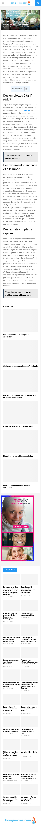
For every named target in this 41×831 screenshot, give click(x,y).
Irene (6, 27)
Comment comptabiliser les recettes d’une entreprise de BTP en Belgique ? (29, 685)
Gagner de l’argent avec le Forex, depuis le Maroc (29, 709)
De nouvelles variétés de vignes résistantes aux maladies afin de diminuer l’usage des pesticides (10, 590)
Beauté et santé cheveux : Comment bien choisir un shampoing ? (28, 589)
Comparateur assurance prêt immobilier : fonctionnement (11, 639)
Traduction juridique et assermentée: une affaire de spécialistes (29, 776)
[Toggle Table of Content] (25, 89)
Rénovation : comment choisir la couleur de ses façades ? (11, 684)
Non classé (6, 18)
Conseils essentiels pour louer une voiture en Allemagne (10, 799)
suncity (27, 110)
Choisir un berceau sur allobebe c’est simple (20, 366)
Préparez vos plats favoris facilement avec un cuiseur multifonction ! (19, 396)
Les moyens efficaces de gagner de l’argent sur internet (28, 799)
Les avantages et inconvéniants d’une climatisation (10, 709)
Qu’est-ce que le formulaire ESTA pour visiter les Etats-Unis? (28, 639)
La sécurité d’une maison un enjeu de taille (27, 731)
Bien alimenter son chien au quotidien (18, 456)
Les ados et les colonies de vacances (29, 753)
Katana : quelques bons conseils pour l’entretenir (11, 662)
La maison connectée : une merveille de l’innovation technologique (11, 616)
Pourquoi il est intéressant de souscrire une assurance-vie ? (29, 662)
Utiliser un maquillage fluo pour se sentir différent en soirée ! (10, 754)
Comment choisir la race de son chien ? (18, 427)
